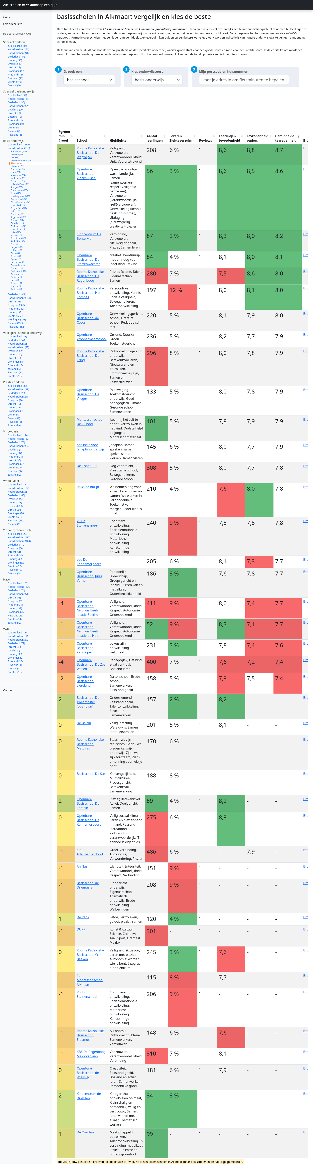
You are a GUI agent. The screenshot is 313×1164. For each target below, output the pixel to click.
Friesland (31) (15, 456)
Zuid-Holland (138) (18, 632)
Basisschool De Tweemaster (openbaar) (88, 702)
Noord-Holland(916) (19, 148)
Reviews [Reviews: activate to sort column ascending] (205, 140)
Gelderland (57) (16, 340)
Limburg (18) (15, 116)
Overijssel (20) (15, 109)
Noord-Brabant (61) (18, 491)
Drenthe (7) (14, 414)
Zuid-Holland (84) (17, 46)
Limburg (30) (15, 60)
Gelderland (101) (17, 544)
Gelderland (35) (16, 102)
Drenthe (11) (15, 376)
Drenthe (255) (15, 316)
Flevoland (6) (15, 134)
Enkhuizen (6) (17, 268)
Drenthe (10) (15, 81)
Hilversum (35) (17, 166)
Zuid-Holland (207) (18, 534)
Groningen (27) (16, 464)
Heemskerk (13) (18, 205)
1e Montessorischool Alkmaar (90, 980)
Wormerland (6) (18, 265)
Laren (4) (15, 280)
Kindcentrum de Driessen (89, 1095)
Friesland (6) (14, 425)
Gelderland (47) (16, 56)
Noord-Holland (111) (19, 636)
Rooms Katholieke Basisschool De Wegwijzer (90, 152)
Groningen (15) (16, 361)
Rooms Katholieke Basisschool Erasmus (90, 1035)
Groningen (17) (16, 71)
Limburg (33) (15, 502)
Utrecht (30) (14, 460)
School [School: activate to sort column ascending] (82, 140)
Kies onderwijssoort (147, 71)
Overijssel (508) (16, 305)
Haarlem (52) (17, 154)
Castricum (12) (17, 214)
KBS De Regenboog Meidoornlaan (91, 1054)
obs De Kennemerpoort (89, 561)
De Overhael (86, 1132)
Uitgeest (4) (16, 286)
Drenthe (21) (15, 517)
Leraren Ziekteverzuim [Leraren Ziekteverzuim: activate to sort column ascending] (180, 138)
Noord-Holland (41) (18, 98)
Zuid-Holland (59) (17, 95)
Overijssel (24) (15, 64)
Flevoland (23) (15, 570)
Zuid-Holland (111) (18, 484)
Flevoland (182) (16, 326)
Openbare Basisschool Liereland (85, 681)
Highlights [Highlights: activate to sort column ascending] (118, 140)
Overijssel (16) (15, 400)
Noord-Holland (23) (18, 389)
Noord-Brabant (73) (18, 639)
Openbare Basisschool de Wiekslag (88, 1072)
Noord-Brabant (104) (19, 541)
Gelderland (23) (16, 393)
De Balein (84, 723)
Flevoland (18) (15, 665)
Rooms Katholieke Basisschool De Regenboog (90, 276)
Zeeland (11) (14, 524)
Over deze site (12, 24)
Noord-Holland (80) (18, 438)
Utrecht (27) (14, 509)
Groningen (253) (17, 319)
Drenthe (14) (15, 619)
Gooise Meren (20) (19, 190)
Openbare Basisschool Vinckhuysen (86, 173)
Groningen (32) (16, 562)
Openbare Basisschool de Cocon (88, 318)
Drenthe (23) (15, 467)
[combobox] (244, 80)
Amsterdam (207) (19, 151)
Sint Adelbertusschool (90, 852)
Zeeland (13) (14, 369)
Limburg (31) (15, 608)
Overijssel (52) (15, 601)
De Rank (83, 917)
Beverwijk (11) (17, 220)
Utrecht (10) (14, 404)
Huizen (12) (16, 211)
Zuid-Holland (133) (18, 583)
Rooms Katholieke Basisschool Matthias (90, 743)
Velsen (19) (16, 193)
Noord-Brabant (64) (18, 446)
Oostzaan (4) (16, 277)
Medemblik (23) (18, 178)
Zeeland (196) (15, 323)
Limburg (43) (15, 559)
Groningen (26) (16, 513)
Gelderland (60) (16, 495)
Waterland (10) (17, 223)
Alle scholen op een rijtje (27, 5)
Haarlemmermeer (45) (21, 160)
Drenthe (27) (15, 566)
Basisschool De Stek (92, 773)
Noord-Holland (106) (19, 586)
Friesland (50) (15, 555)
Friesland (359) (16, 308)
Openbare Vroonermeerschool (92, 336)
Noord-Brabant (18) (18, 396)
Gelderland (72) (16, 643)
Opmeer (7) (16, 259)
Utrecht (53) (14, 597)
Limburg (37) (15, 453)
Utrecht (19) (14, 113)
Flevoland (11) (15, 78)
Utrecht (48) (14, 647)
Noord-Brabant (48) (18, 53)
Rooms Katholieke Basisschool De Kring (90, 355)
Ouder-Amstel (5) (19, 271)
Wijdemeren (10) (18, 226)
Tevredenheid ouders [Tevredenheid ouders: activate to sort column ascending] (257, 138)
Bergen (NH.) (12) (19, 208)
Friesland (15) (15, 365)
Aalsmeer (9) (16, 235)
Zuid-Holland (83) (17, 336)
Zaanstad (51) (17, 157)
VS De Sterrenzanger (87, 523)
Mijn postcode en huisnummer (223, 71)
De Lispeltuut (87, 466)
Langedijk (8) (17, 247)
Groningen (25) (16, 612)
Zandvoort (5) (17, 274)
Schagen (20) (17, 187)
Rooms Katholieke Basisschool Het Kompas (90, 292)
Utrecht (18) (14, 358)
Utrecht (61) (14, 552)
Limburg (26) (15, 354)
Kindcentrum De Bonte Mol (89, 236)
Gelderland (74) (16, 590)
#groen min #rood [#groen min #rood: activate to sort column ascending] (64, 136)
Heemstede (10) (18, 229)
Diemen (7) (16, 256)
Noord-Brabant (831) (19, 298)
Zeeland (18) (14, 573)
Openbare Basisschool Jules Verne (89, 576)
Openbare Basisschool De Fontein (88, 803)
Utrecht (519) (15, 301)
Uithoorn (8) (16, 250)
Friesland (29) (15, 506)
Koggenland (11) (18, 217)
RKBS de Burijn (88, 487)
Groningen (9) (15, 411)
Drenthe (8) (14, 127)
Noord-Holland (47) (18, 347)
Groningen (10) (16, 124)
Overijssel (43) (15, 499)
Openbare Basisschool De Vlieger (88, 394)
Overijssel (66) (15, 548)
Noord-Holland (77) (18, 488)
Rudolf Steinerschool (87, 994)
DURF (81, 929)
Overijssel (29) (15, 351)
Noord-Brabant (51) (18, 343)
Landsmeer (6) (17, 262)
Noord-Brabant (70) (18, 594)
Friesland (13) (15, 74)
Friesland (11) (15, 120)
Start (6, 16)
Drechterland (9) (18, 238)
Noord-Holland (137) (19, 537)
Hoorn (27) (16, 172)
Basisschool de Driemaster (88, 885)
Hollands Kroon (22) (20, 184)
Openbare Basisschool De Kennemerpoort (89, 820)
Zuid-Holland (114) (18, 435)
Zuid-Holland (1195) (19, 144)
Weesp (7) (15, 253)
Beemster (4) (17, 283)
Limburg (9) (14, 407)
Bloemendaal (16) (19, 199)
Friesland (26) (15, 661)
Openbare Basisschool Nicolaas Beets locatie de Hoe (88, 629)
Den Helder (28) (18, 169)
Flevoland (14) (15, 471)
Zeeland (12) (14, 474)
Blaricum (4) (16, 289)
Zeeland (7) (14, 131)
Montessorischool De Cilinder (90, 421)
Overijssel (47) (15, 449)
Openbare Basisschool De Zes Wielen (91, 664)
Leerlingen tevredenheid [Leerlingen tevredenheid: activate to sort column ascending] (229, 138)
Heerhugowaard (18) (20, 196)
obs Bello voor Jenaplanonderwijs (91, 447)
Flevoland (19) (15, 615)
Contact (8, 690)
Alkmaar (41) (17, 163)
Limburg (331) (15, 312)
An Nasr (83, 866)
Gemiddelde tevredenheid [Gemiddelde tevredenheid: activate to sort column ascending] (285, 138)
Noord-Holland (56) (18, 49)
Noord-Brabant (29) (18, 106)
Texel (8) (14, 244)
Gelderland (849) (17, 294)
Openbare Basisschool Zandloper (85, 647)
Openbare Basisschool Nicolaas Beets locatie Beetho (88, 608)
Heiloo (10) (16, 232)
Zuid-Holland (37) (17, 386)
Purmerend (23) (18, 181)
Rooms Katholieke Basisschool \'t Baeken (90, 954)
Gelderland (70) (16, 442)
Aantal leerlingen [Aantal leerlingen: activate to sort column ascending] (155, 138)
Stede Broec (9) (18, 241)
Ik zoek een (72, 71)
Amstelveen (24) (18, 175)
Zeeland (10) (14, 85)
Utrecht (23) (14, 67)
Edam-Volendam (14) (20, 202)
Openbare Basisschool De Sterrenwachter (88, 259)
